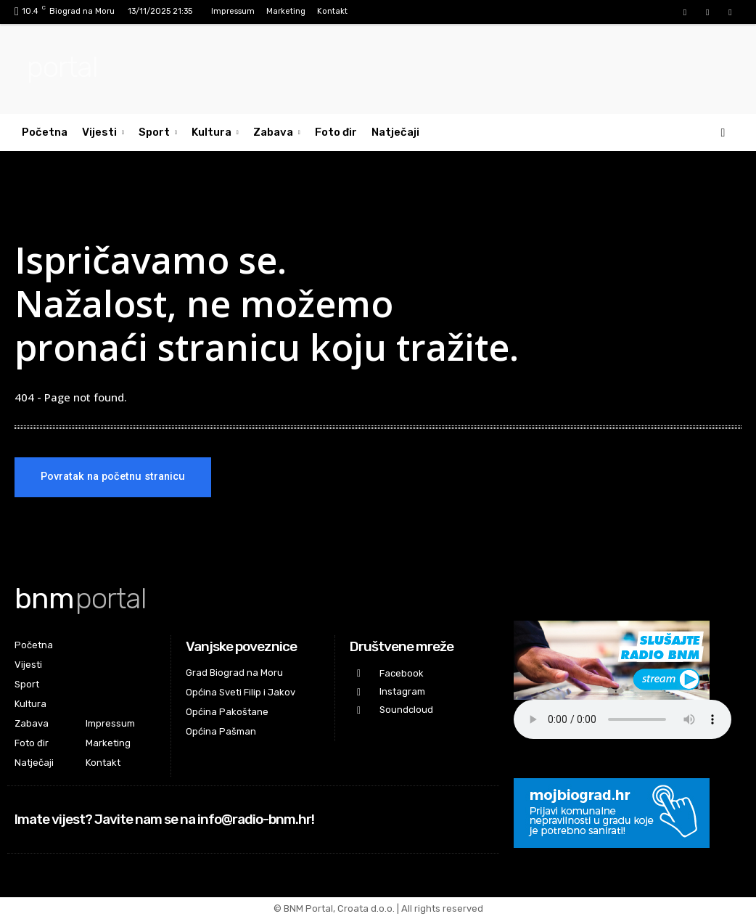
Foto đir (336, 132)
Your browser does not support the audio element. (622, 719)
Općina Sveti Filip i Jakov (240, 692)
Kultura (215, 132)
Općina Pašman (221, 731)
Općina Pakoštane (227, 711)
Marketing (285, 11)
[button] (722, 132)
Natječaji (395, 132)
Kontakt (332, 11)
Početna (44, 132)
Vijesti (103, 132)
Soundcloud (406, 709)
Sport (158, 132)
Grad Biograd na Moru (234, 672)
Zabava (276, 132)
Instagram (402, 691)
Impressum (233, 11)
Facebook (401, 673)
